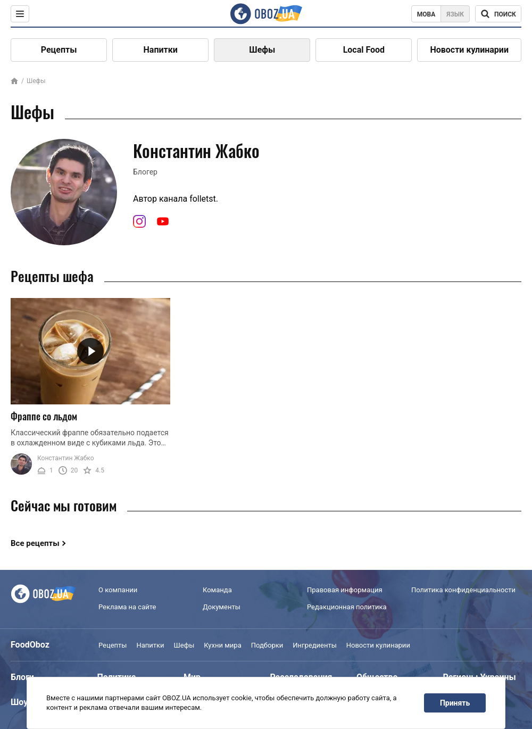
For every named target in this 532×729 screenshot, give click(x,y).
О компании (117, 590)
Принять (455, 703)
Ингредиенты (315, 645)
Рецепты (59, 50)
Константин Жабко (65, 458)
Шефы (262, 50)
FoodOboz (30, 645)
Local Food (364, 50)
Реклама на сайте (127, 607)
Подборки (267, 645)
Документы (221, 607)
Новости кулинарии (469, 50)
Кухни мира (222, 645)
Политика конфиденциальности (463, 590)
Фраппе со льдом (44, 416)
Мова (426, 14)
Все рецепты (35, 543)
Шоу (19, 702)
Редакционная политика (347, 607)
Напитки (161, 50)
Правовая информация (345, 590)
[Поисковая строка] (498, 14)
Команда (217, 590)
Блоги (22, 677)
